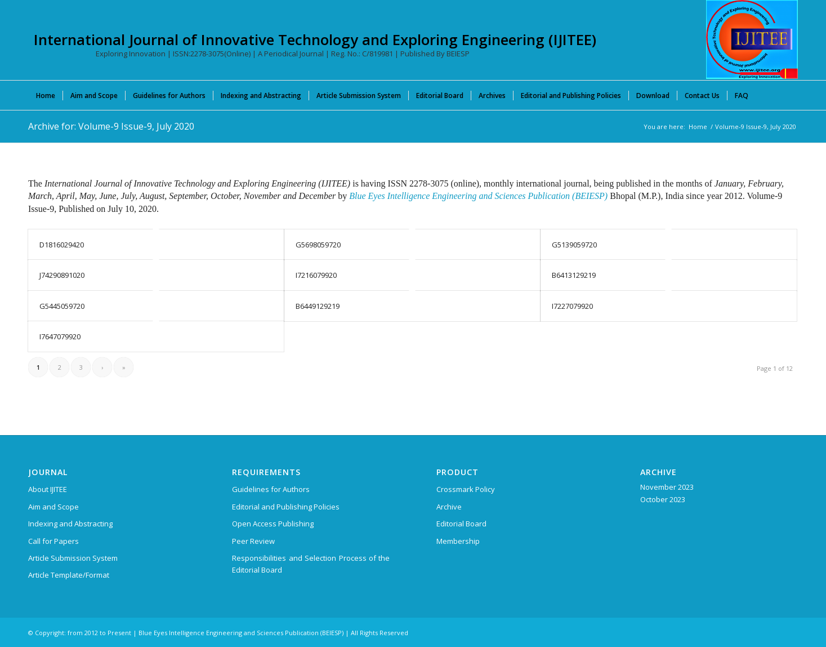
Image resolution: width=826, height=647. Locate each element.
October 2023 (662, 499)
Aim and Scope (53, 507)
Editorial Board (461, 524)
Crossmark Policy (465, 489)
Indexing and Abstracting (70, 524)
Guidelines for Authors (271, 489)
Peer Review (253, 541)
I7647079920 (60, 336)
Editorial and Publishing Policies (286, 507)
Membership (458, 541)
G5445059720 (61, 306)
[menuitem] (45, 95)
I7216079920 (316, 275)
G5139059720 (574, 245)
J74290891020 (61, 275)
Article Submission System (73, 558)
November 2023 (667, 487)
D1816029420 (61, 245)
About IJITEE (47, 489)
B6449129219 (318, 306)
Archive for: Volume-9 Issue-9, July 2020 (111, 126)
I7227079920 (572, 306)
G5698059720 (318, 245)
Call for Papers (53, 541)
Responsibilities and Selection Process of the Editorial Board (311, 564)
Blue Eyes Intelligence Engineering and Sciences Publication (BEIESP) (478, 196)
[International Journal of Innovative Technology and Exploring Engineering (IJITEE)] (752, 39)
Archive (449, 507)
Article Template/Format (68, 575)
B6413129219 (574, 275)
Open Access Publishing (273, 524)
